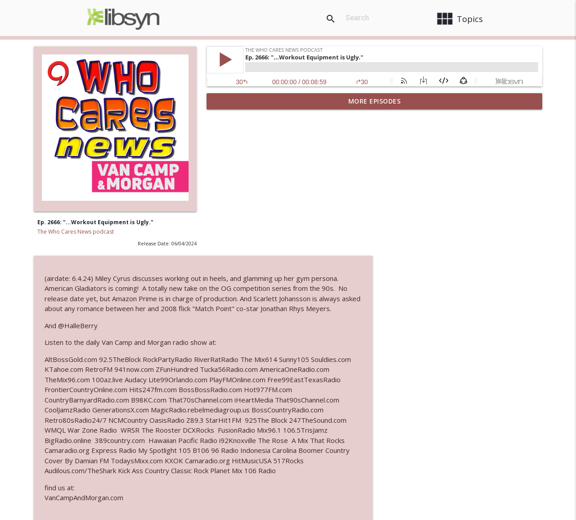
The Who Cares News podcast (75, 231)
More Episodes (374, 101)
